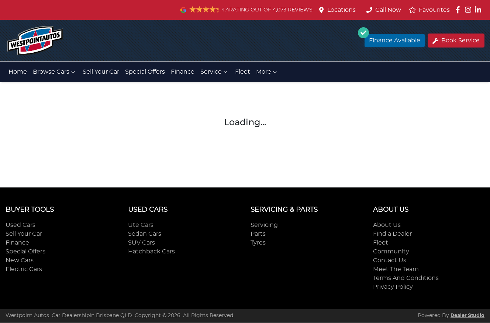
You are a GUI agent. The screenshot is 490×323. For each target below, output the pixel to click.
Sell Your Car (101, 72)
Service (214, 72)
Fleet (242, 72)
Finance (182, 72)
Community (391, 251)
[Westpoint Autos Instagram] (470, 9)
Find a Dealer (392, 234)
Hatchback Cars (151, 251)
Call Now (383, 10)
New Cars (20, 260)
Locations (341, 10)
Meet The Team (396, 269)
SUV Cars (141, 243)
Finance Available (392, 38)
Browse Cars (55, 72)
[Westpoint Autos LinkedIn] (479, 9)
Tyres (258, 243)
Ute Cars (140, 225)
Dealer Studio (467, 315)
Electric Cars (24, 269)
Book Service (456, 41)
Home (17, 72)
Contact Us (389, 260)
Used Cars (20, 225)
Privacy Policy (393, 287)
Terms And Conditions (406, 278)
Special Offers (145, 72)
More (267, 72)
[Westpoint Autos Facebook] (459, 9)
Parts (258, 234)
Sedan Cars (144, 234)
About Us (387, 225)
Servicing (264, 225)
